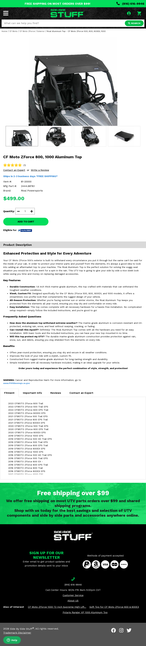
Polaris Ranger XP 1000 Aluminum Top (85, 612)
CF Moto (13, 31)
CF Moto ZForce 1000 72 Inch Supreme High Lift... (57, 607)
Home (4, 31)
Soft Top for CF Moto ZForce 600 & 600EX (114, 607)
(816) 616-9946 (130, 3)
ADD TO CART (26, 221)
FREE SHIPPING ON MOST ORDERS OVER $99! (57, 3)
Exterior (41, 31)
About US (73, 600)
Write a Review (40, 170)
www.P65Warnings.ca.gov (16, 383)
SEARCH (134, 23)
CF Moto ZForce (27, 31)
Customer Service (73, 595)
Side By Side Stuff (22, 628)
